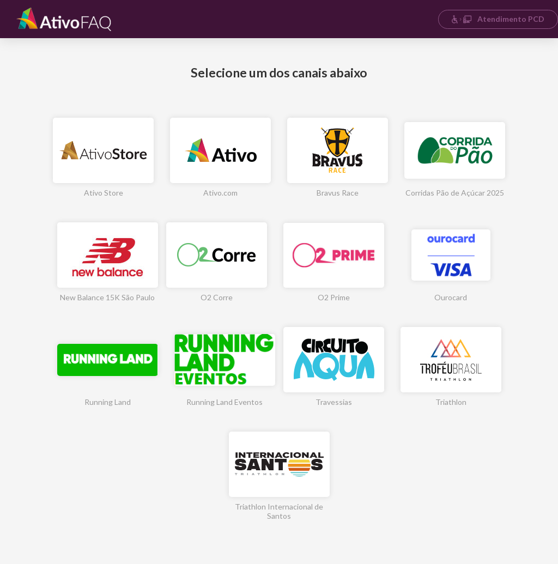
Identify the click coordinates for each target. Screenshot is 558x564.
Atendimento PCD (498, 18)
